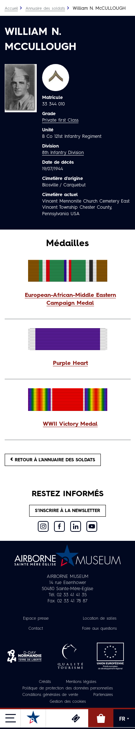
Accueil (11, 9)
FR (124, 719)
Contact (35, 629)
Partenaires (103, 695)
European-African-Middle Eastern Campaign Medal (70, 299)
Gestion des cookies (68, 702)
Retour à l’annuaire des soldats (52, 459)
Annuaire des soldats (45, 9)
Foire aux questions (99, 629)
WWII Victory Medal (70, 424)
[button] (68, 300)
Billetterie (75, 718)
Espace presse (36, 619)
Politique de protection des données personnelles (67, 688)
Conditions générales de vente (50, 695)
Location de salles (99, 619)
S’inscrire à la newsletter (67, 510)
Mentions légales (81, 682)
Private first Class (60, 120)
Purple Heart (70, 363)
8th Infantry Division (63, 152)
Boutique (100, 718)
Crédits (45, 682)
